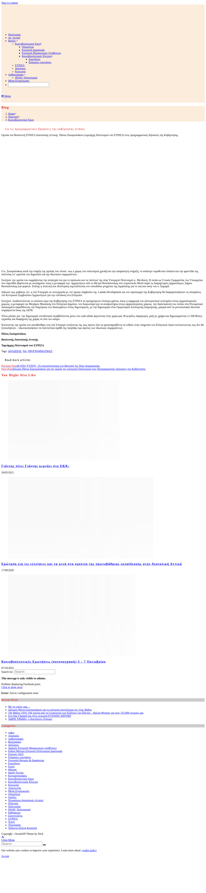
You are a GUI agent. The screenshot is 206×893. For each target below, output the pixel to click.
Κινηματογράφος (17, 775)
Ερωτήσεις (14, 763)
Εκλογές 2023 (16, 754)
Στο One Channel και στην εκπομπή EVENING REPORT (39, 715)
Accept (5, 856)
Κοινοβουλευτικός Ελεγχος (23, 781)
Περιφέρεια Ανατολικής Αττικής (25, 800)
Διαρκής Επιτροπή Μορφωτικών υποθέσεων (32, 748)
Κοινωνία (13, 784)
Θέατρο (12, 769)
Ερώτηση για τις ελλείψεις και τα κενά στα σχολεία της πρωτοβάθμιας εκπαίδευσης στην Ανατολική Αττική (91, 564)
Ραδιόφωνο (14, 812)
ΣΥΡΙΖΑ (13, 818)
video (11, 732)
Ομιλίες (12, 797)
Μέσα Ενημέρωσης (18, 791)
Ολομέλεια (14, 794)
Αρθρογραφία (15, 738)
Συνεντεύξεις (15, 815)
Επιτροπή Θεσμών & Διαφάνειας (26, 760)
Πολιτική (13, 803)
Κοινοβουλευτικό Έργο (21, 778)
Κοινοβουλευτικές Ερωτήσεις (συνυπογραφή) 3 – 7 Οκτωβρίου (53, 661)
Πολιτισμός (14, 806)
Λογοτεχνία (14, 788)
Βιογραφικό (14, 741)
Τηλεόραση (14, 824)
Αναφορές (13, 735)
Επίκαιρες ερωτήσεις (19, 757)
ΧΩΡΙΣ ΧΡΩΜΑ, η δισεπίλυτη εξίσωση (30, 719)
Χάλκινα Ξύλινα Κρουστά (22, 828)
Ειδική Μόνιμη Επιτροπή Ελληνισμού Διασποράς (35, 751)
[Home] (11, 113)
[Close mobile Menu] (8, 840)
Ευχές (11, 766)
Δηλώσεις (13, 745)
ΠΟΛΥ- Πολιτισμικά (19, 809)
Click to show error (12, 687)
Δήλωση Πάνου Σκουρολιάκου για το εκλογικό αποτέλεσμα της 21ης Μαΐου (50, 709)
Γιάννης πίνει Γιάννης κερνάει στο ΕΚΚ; (35, 466)
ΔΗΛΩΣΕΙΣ (14, 351)
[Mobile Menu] (6, 96)
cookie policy (89, 850)
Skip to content (9, 2)
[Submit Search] (44, 844)
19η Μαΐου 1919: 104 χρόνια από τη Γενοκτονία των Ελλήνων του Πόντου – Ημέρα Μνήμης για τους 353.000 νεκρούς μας (76, 712)
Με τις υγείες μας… (19, 706)
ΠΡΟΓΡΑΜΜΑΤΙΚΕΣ (40, 351)
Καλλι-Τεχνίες (16, 772)
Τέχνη (11, 821)
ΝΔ (25, 351)
